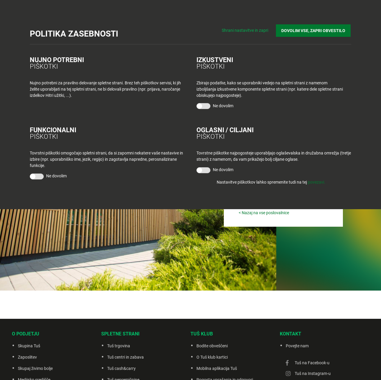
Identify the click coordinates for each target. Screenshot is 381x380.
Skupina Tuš (29, 345)
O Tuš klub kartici (212, 357)
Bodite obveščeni (212, 345)
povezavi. (316, 182)
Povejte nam (297, 345)
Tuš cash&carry (121, 368)
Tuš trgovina (118, 345)
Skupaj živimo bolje (35, 368)
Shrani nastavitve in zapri (246, 29)
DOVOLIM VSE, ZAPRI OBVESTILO (314, 30)
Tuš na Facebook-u (312, 362)
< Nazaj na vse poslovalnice (264, 212)
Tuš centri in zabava (125, 357)
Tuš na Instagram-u (313, 373)
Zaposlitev (27, 357)
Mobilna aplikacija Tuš (216, 368)
